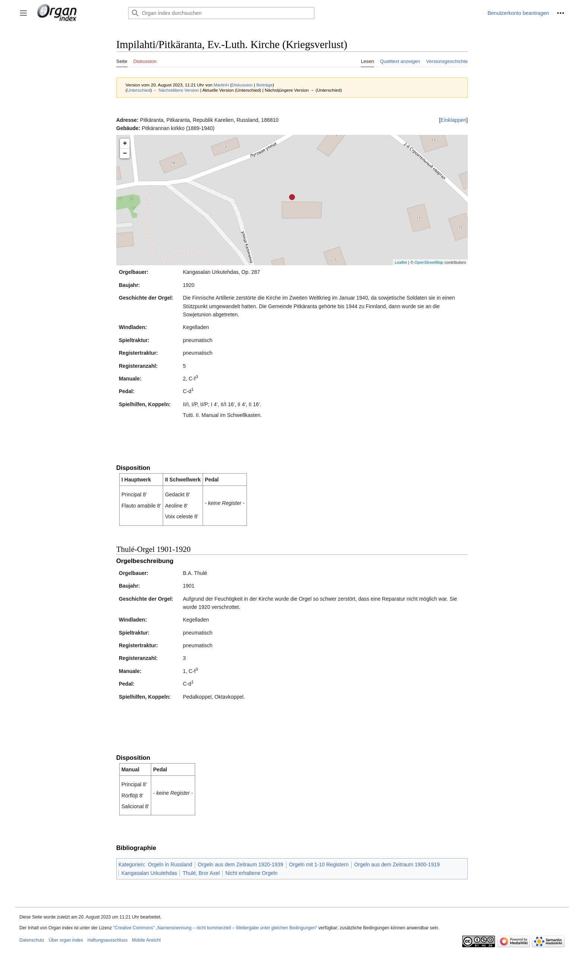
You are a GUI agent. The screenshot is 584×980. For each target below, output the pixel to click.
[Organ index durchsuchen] (221, 13)
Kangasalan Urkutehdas (149, 873)
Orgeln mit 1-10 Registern (319, 864)
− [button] (125, 153)
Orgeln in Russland (170, 864)
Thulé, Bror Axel (201, 873)
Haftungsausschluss (107, 940)
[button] (23, 13)
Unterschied (138, 90)
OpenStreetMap (429, 262)
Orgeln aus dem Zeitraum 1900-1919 (397, 864)
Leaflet (401, 262)
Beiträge (264, 84)
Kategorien (131, 864)
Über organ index (66, 940)
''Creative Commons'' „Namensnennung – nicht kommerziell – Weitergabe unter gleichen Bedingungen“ (215, 927)
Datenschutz (31, 940)
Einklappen (453, 120)
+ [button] (125, 143)
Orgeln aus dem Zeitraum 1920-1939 (240, 864)
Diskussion (242, 84)
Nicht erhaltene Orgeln (251, 873)
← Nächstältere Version (176, 90)
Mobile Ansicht (146, 940)
